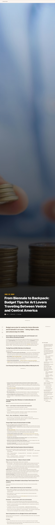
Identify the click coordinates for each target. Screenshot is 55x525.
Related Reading (48, 417)
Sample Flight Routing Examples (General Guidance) (48, 381)
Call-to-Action (46, 416)
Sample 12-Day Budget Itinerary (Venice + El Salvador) (48, 399)
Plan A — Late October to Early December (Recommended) (49, 373)
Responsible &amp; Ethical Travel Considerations (48, 407)
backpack (29, 345)
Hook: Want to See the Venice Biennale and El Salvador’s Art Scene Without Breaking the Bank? (48, 362)
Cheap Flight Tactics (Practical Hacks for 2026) (48, 379)
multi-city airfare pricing (16, 358)
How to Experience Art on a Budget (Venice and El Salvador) (48, 395)
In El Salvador (48, 397)
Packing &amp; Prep (48, 402)
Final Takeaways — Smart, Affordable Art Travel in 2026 (48, 415)
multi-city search (12, 389)
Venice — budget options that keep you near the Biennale (49, 389)
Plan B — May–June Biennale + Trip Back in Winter (49, 376)
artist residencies (24, 497)
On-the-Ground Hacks (49, 405)
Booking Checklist (48, 403)
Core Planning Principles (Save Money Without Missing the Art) (48, 367)
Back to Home (5, 1)
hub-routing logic (12, 431)
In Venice (47, 396)
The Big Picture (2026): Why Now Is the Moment (48, 365)
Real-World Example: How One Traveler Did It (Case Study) (48, 409)
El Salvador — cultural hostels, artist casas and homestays (49, 392)
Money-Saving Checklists (48, 401)
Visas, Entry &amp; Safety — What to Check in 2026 (48, 383)
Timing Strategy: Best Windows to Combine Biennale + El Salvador (48, 370)
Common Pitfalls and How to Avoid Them (48, 411)
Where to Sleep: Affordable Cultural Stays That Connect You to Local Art (48, 386)
